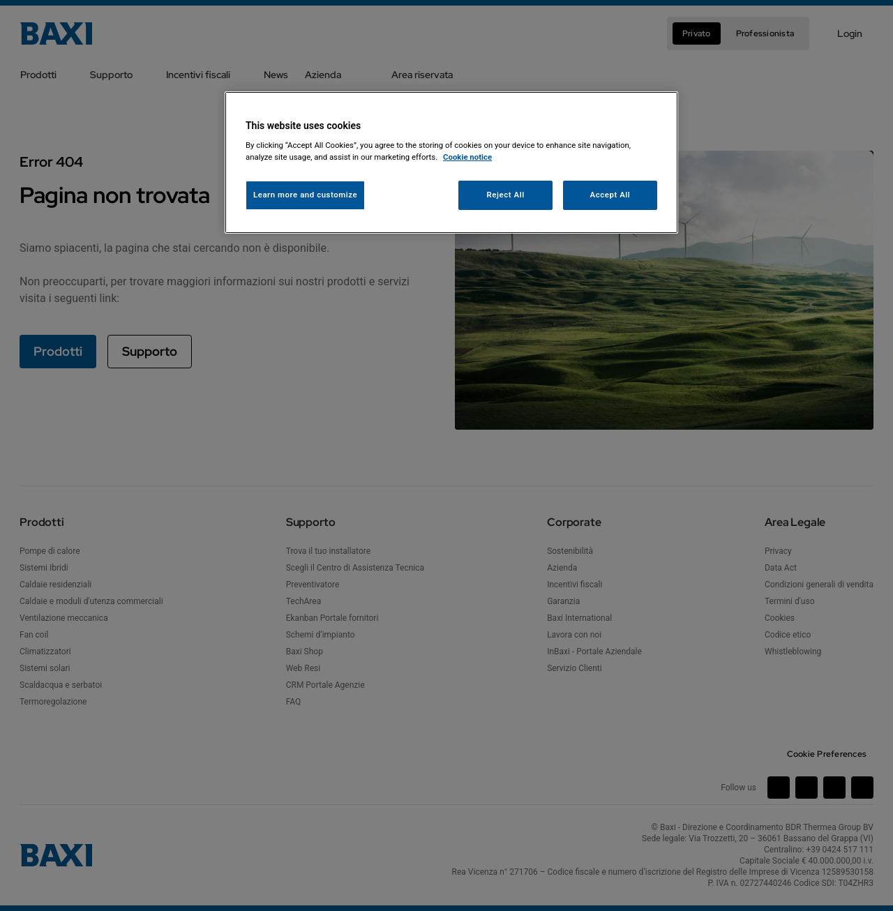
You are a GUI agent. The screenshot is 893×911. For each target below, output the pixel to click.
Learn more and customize (305, 194)
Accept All (610, 194)
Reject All (506, 194)
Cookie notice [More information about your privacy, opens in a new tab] (467, 157)
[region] (451, 162)
